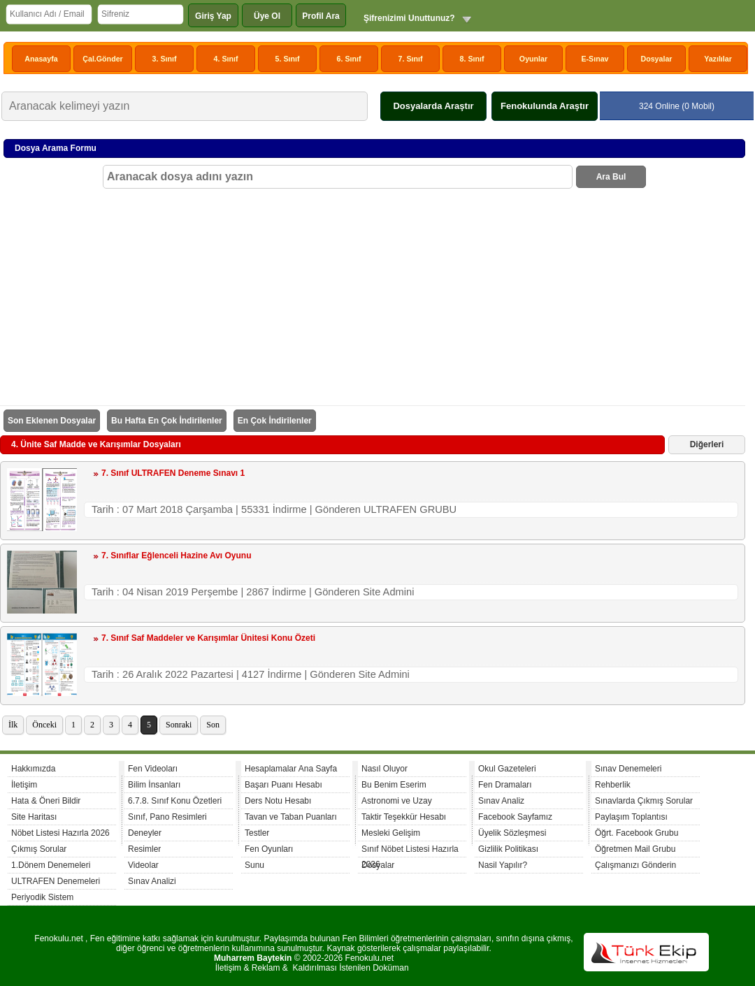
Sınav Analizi (152, 881)
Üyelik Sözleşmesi (512, 833)
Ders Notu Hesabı (278, 801)
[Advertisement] (374, 293)
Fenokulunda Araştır (545, 106)
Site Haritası (34, 817)
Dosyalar (656, 59)
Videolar (143, 865)
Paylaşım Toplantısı (631, 817)
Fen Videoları (153, 769)
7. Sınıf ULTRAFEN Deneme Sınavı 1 (173, 473)
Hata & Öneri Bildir (45, 801)
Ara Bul (611, 177)
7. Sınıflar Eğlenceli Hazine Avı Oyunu (176, 555)
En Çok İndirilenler (275, 421)
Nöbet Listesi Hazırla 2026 (60, 833)
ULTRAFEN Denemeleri (55, 881)
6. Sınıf (349, 59)
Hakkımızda (33, 769)
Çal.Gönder (102, 59)
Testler (257, 833)
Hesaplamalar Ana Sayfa (291, 769)
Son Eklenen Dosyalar (52, 421)
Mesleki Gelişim (390, 833)
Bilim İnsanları (154, 785)
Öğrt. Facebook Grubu (636, 833)
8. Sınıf (472, 59)
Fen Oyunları (269, 849)
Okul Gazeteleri (507, 769)
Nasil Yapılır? (502, 865)
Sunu (254, 865)
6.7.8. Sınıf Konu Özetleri (175, 801)
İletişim (24, 785)
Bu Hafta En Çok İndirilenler (166, 421)
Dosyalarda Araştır (433, 106)
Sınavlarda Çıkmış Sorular (644, 801)
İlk (12, 725)
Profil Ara (321, 16)
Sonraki (179, 725)
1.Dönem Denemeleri (50, 865)
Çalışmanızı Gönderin (635, 865)
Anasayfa (40, 59)
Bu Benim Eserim (393, 785)
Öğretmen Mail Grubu (635, 849)
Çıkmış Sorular (38, 849)
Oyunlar (533, 59)
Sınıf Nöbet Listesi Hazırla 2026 (410, 850)
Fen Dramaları (505, 785)
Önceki (44, 725)
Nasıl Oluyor (384, 769)
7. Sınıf (410, 59)
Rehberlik (613, 785)
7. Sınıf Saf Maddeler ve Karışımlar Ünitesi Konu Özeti (208, 638)
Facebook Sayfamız (515, 817)
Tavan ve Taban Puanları (291, 817)
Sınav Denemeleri (628, 769)
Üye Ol (267, 16)
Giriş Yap (213, 16)
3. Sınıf (164, 59)
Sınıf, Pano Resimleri (167, 817)
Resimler (144, 849)
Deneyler (144, 833)
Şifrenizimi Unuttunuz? (409, 18)
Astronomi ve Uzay (396, 801)
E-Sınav (594, 59)
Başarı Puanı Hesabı (283, 785)
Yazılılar (718, 59)
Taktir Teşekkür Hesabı (403, 817)
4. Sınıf (226, 59)
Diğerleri (707, 444)
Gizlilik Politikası (508, 849)
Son (213, 725)
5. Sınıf (287, 59)
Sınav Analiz (501, 801)
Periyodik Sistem (42, 897)
